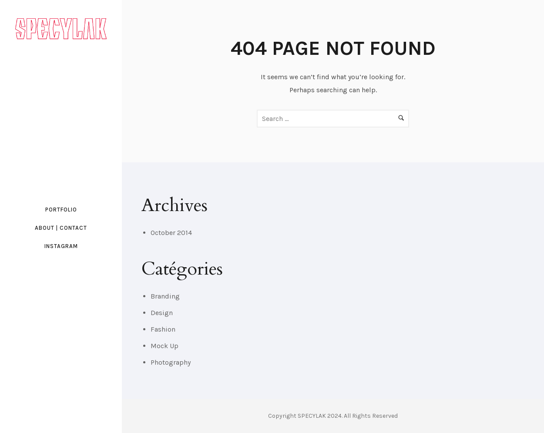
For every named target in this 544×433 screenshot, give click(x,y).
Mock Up (164, 346)
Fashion (163, 329)
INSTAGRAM (61, 246)
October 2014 (171, 232)
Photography (171, 362)
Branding (165, 296)
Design (162, 313)
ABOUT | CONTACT (61, 228)
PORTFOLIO (61, 209)
